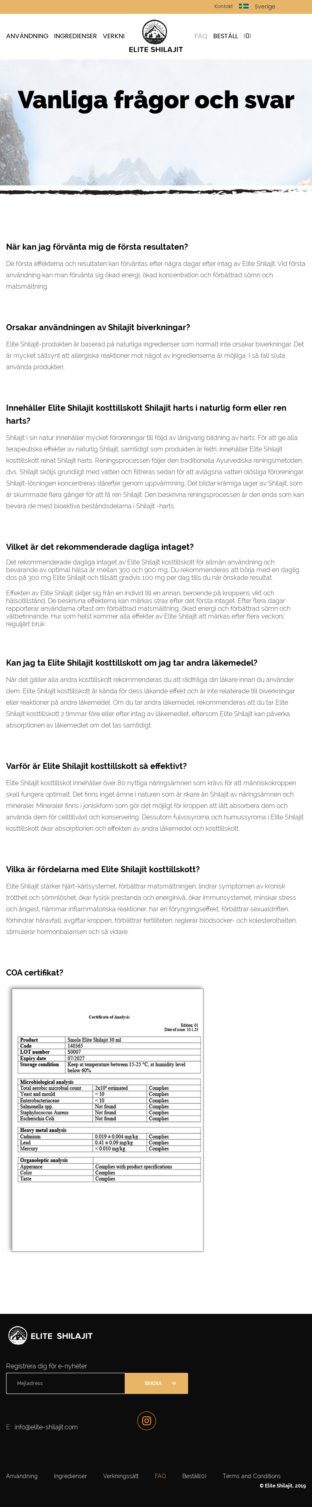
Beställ (225, 36)
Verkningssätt (121, 1476)
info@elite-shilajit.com (46, 1427)
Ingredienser (75, 36)
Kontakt (223, 7)
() (247, 36)
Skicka (153, 1383)
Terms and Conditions (252, 1476)
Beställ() (194, 1476)
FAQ (201, 36)
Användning (27, 36)
